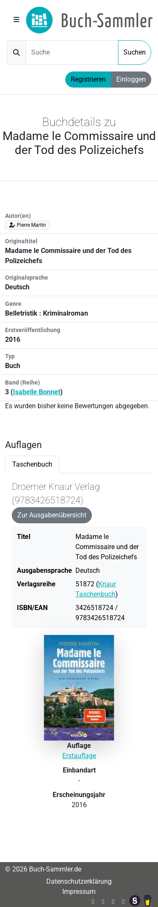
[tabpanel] (79, 654)
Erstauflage (79, 756)
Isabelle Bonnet (36, 392)
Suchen (134, 52)
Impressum (79, 892)
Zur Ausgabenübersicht (51, 515)
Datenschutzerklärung (79, 881)
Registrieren (88, 79)
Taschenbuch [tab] (32, 464)
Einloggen (131, 79)
